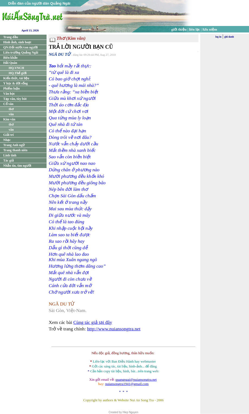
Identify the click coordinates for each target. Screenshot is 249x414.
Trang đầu (10, 37)
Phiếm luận (11, 88)
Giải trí (8, 135)
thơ (11, 109)
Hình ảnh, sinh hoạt (17, 42)
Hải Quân (10, 63)
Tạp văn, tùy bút (15, 99)
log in (218, 36)
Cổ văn (8, 104)
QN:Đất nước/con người (20, 47)
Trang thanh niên (15, 150)
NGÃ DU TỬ (59, 54)
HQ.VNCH (16, 68)
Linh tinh (9, 155)
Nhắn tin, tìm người (17, 165)
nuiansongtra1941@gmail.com (127, 384)
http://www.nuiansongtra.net (113, 328)
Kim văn (9, 119)
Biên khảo (10, 58)
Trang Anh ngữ (14, 145)
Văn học (9, 94)
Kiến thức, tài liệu (16, 78)
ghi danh (229, 36)
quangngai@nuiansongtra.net (135, 379)
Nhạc (7, 140)
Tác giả (8, 160)
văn (11, 114)
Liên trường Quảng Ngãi (20, 52)
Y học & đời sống (15, 83)
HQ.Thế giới (18, 73)
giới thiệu (178, 29)
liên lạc (194, 29)
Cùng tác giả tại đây (92, 322)
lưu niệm (210, 29)
